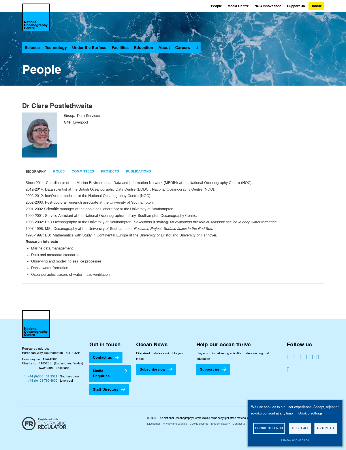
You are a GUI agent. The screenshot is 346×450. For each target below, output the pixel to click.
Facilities (120, 47)
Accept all (325, 428)
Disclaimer (153, 423)
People (216, 6)
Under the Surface (89, 47)
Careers (182, 47)
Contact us (102, 357)
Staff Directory (105, 389)
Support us (209, 369)
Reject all (300, 428)
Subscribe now (152, 369)
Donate (316, 6)
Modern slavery (220, 423)
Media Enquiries (101, 373)
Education (143, 47)
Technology (56, 47)
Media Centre (238, 6)
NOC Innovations (268, 6)
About (164, 47)
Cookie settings (199, 423)
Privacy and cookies (175, 423)
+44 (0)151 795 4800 (42, 380)
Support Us (296, 6)
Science (32, 47)
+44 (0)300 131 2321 (42, 376)
